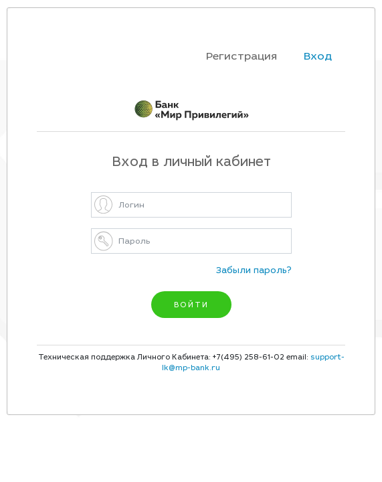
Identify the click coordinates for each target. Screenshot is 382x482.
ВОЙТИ (191, 305)
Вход (318, 56)
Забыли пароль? (254, 270)
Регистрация (241, 56)
